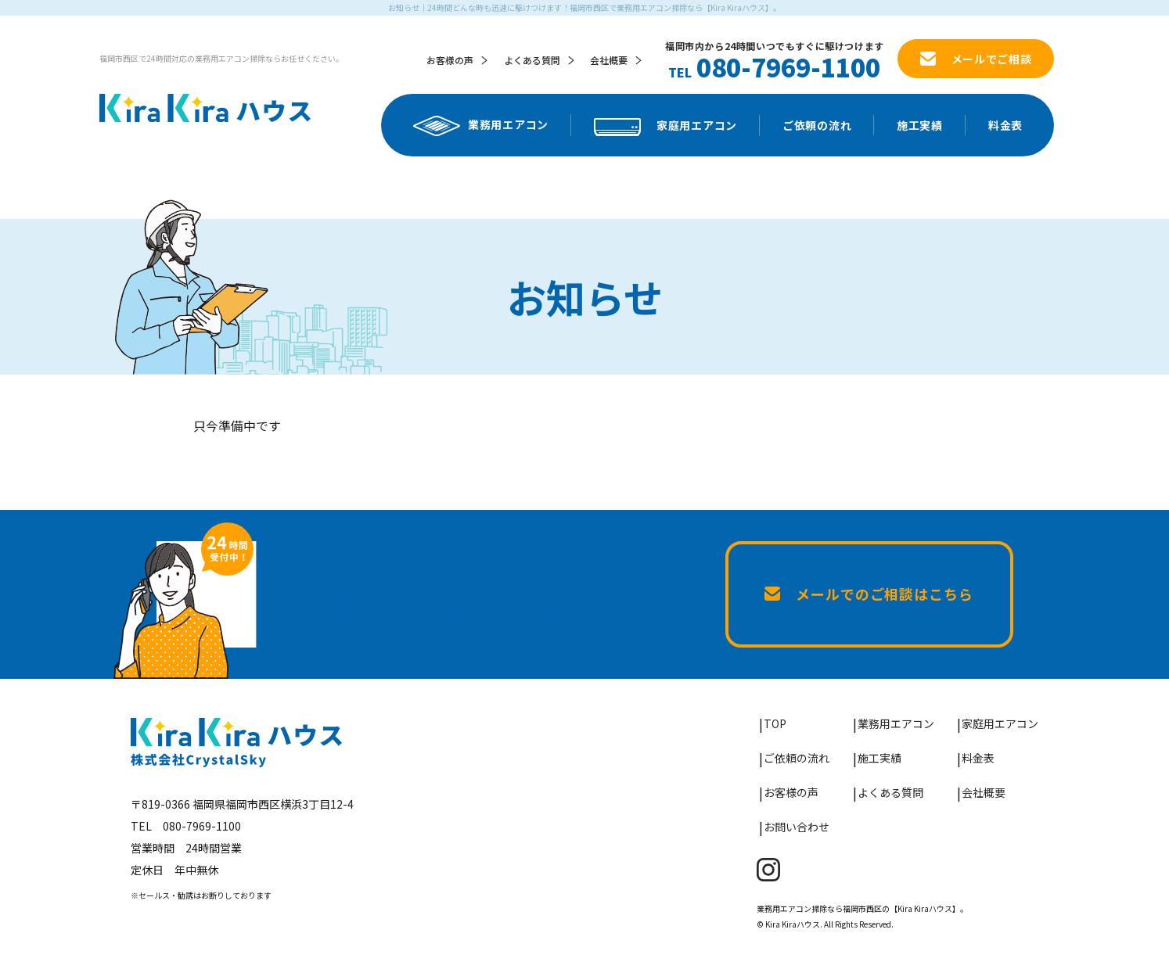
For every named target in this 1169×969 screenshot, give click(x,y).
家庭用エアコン (665, 126)
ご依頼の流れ (816, 125)
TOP (775, 723)
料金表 (1005, 125)
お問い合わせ (796, 826)
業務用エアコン (481, 126)
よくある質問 (532, 59)
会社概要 (609, 59)
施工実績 (920, 125)
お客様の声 (449, 59)
